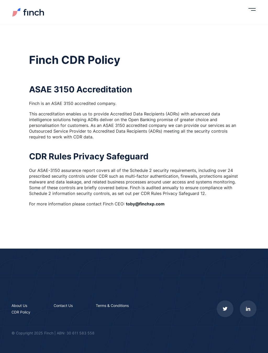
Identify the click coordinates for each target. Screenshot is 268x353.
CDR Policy (21, 312)
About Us (19, 305)
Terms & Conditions (112, 305)
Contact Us (63, 305)
